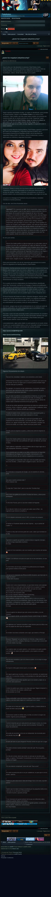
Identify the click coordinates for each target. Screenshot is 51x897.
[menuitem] (46, 12)
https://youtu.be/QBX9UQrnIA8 (12, 331)
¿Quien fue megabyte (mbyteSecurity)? (26, 39)
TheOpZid (8, 51)
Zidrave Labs (15, 848)
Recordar (4, 28)
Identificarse (5, 18)
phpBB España (18, 854)
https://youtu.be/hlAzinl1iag (11, 334)
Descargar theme (17, 852)
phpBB (11, 846)
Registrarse (16, 18)
